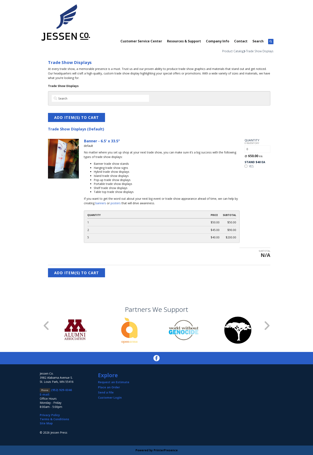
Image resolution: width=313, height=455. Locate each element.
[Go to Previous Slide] (46, 325)
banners (100, 203)
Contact (241, 41)
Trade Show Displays (259, 51)
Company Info (217, 41)
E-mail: (45, 394)
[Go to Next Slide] (266, 325)
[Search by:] (100, 98)
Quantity (252, 140)
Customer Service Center (141, 41)
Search (258, 41)
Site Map (46, 423)
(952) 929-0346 (61, 390)
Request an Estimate (113, 382)
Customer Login (110, 397)
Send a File (106, 392)
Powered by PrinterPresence (156, 450)
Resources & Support (184, 41)
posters (116, 203)
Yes (249, 166)
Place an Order (109, 387)
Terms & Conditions (54, 419)
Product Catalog (233, 51)
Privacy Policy (50, 415)
